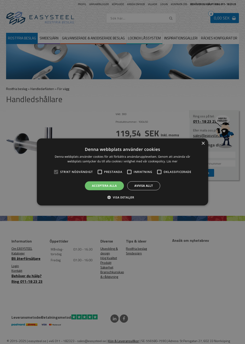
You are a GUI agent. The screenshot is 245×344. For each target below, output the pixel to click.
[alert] (122, 172)
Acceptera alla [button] (104, 186)
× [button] (203, 143)
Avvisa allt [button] (143, 186)
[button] (56, 172)
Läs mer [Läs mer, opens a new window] (172, 161)
